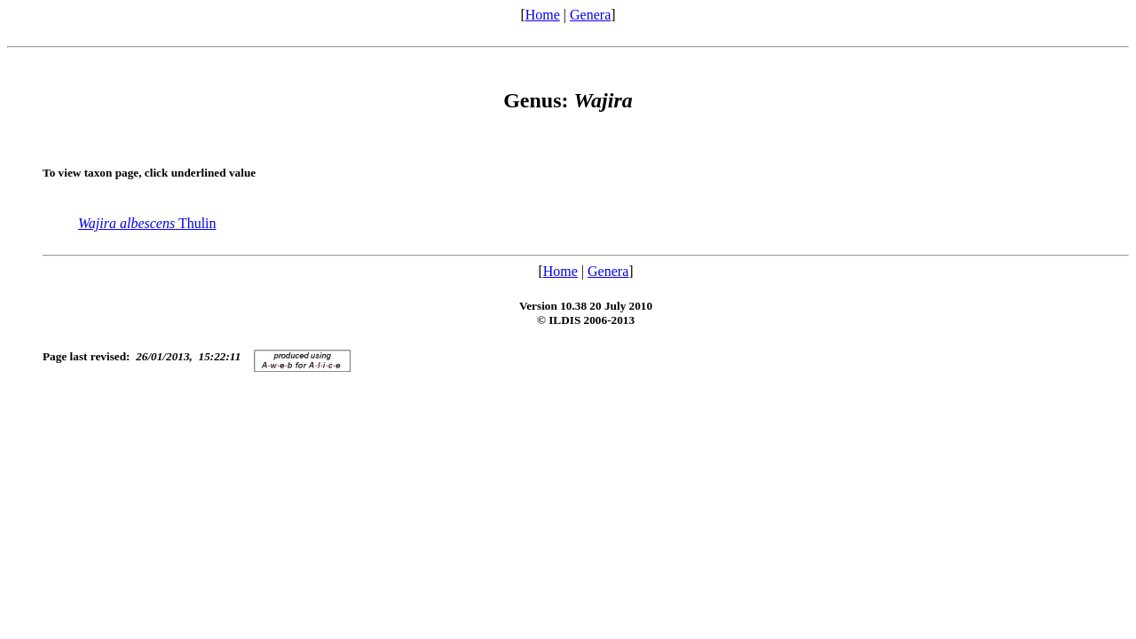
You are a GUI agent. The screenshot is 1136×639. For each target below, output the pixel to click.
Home (542, 14)
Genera (590, 14)
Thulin (147, 223)
